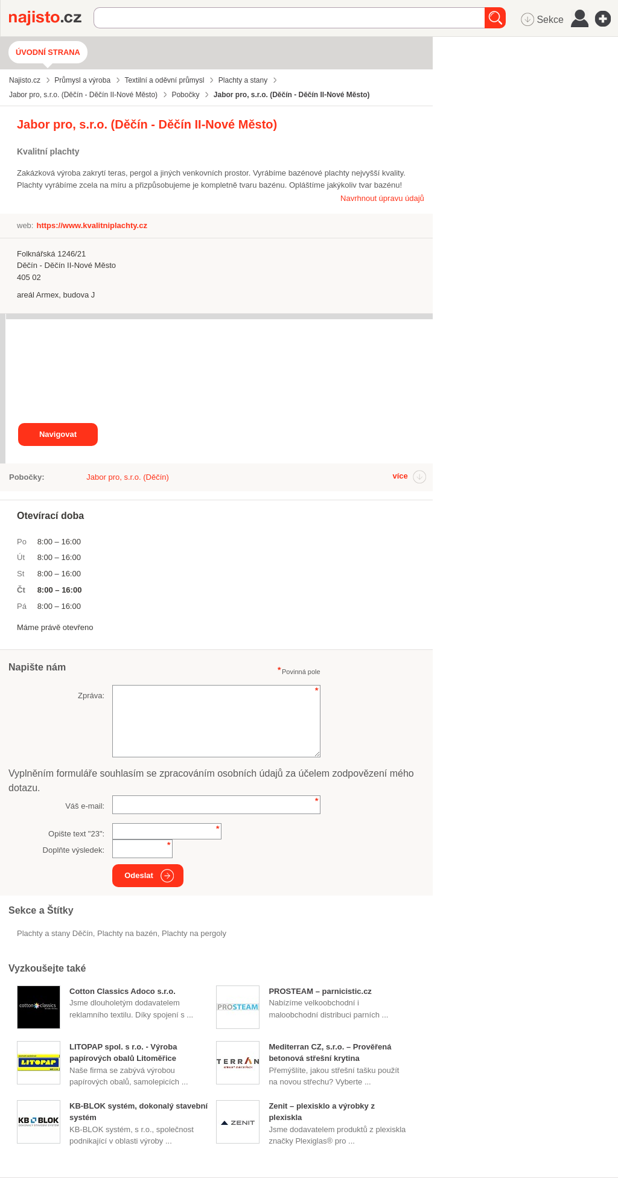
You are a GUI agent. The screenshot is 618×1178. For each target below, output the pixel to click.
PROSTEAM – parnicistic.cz (320, 991)
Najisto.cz (51, 18)
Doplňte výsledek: (74, 850)
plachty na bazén (127, 933)
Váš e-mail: (84, 805)
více (399, 475)
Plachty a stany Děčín (55, 933)
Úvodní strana (48, 52)
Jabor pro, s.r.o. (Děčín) (127, 477)
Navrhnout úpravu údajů (382, 198)
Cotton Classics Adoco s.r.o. (122, 991)
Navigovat (58, 434)
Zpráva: (91, 695)
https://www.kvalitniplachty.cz (91, 225)
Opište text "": (76, 833)
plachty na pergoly (194, 933)
